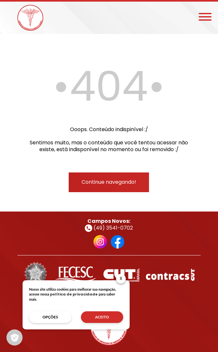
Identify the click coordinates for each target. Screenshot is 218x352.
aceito (102, 317)
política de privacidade (74, 294)
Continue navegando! (109, 182)
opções (50, 317)
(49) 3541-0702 (109, 228)
